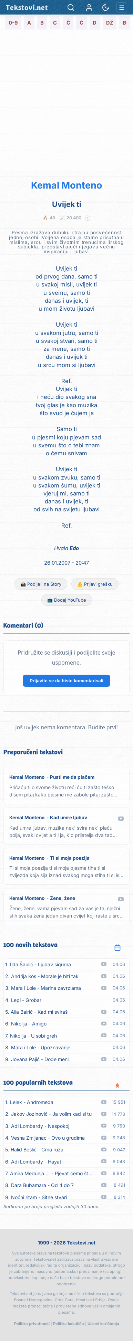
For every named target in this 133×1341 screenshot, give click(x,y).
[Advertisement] (66, 101)
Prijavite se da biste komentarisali (66, 680)
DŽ (109, 23)
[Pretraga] (70, 7)
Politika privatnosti (32, 1323)
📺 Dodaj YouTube (66, 600)
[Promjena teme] (106, 7)
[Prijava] (89, 7)
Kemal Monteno (66, 185)
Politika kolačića (68, 1323)
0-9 (13, 23)
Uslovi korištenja (103, 1323)
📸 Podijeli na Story (40, 584)
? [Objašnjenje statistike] (88, 218)
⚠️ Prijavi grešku (95, 584)
